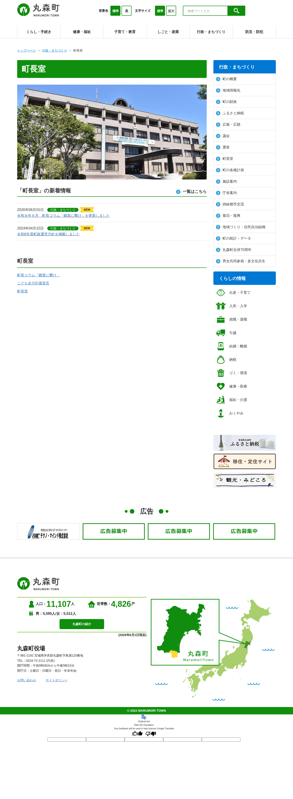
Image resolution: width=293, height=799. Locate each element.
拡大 (171, 11)
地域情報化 (228, 90)
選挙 (223, 147)
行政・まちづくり (54, 50)
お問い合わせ (27, 680)
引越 (226, 332)
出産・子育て (233, 292)
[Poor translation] (150, 734)
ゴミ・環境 (231, 373)
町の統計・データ (233, 238)
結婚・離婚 (231, 346)
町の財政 (226, 102)
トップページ (26, 50)
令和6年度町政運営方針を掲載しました (48, 234)
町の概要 (226, 79)
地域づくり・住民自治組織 (240, 227)
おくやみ (229, 413)
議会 (223, 136)
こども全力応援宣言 (33, 283)
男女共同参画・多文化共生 (240, 261)
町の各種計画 (230, 170)
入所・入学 (231, 306)
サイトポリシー (57, 680)
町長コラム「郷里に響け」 (38, 275)
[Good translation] (137, 734)
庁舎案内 (226, 193)
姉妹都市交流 (230, 204)
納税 (226, 359)
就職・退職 (231, 319)
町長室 (22, 291)
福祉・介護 (231, 399)
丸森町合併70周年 (234, 250)
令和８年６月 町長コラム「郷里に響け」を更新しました (63, 215)
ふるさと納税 (230, 113)
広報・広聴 (228, 124)
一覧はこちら (191, 191)
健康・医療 (231, 386)
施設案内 (226, 181)
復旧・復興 (228, 215)
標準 (115, 11)
